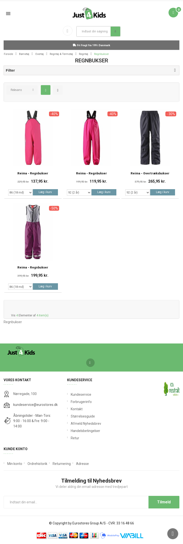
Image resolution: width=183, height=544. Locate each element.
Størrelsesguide (83, 416)
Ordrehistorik (37, 464)
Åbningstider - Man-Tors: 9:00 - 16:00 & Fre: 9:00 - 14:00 (32, 421)
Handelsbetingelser (85, 431)
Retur (75, 438)
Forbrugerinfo (81, 402)
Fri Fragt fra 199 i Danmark (91, 45)
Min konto (14, 464)
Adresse (82, 464)
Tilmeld (164, 502)
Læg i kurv (45, 192)
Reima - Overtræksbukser (150, 173)
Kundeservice (81, 394)
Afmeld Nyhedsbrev (86, 423)
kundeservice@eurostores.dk (35, 405)
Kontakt (77, 409)
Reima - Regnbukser (32, 173)
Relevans (16, 90)
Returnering (62, 464)
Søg (115, 31)
